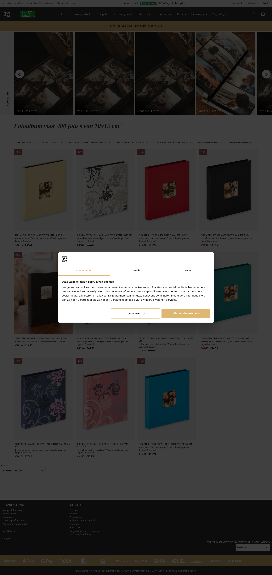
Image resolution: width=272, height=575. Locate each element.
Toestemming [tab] (83, 270)
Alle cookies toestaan (185, 313)
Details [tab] (136, 270)
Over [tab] (188, 270)
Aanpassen (136, 313)
